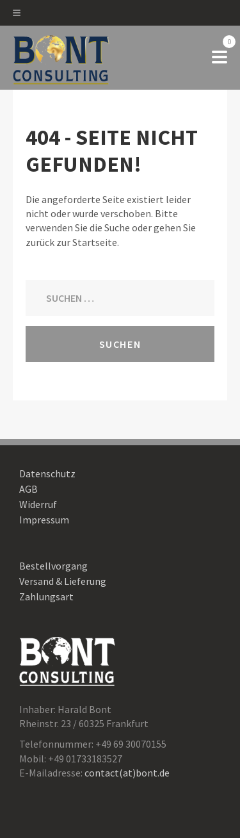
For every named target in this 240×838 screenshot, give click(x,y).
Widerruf (38, 504)
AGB (28, 488)
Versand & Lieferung (62, 581)
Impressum (44, 519)
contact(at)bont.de (127, 772)
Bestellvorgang (53, 565)
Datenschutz (47, 473)
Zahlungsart (46, 596)
